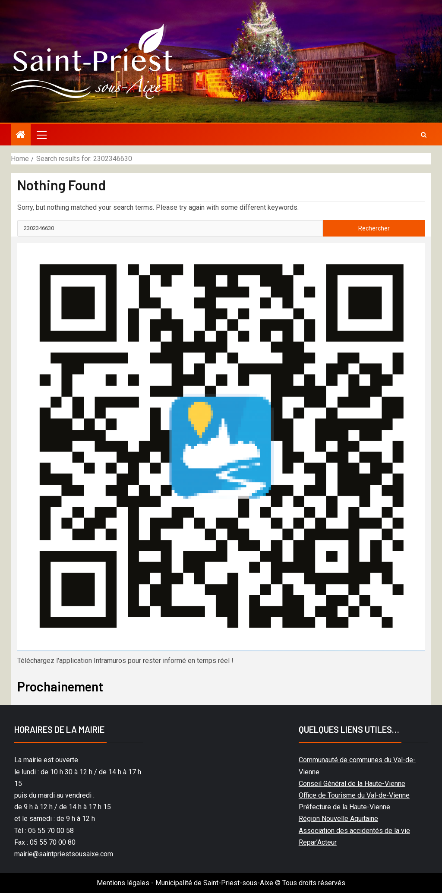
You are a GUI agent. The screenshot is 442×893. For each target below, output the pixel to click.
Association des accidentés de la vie (354, 831)
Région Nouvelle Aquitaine (338, 818)
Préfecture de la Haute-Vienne (344, 807)
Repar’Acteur (318, 842)
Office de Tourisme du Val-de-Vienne (354, 795)
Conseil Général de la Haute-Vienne (352, 783)
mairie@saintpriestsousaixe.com (63, 854)
